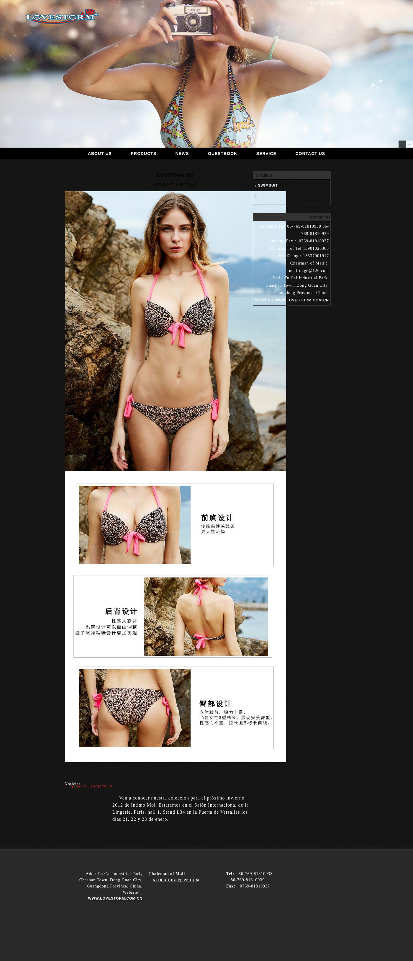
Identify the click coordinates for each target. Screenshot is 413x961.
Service (266, 153)
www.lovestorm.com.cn (115, 898)
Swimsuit (268, 185)
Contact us (310, 153)
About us (100, 153)
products (143, 153)
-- (259, 195)
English (320, 3)
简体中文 (337, 3)
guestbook (222, 153)
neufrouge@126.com (176, 880)
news (182, 153)
